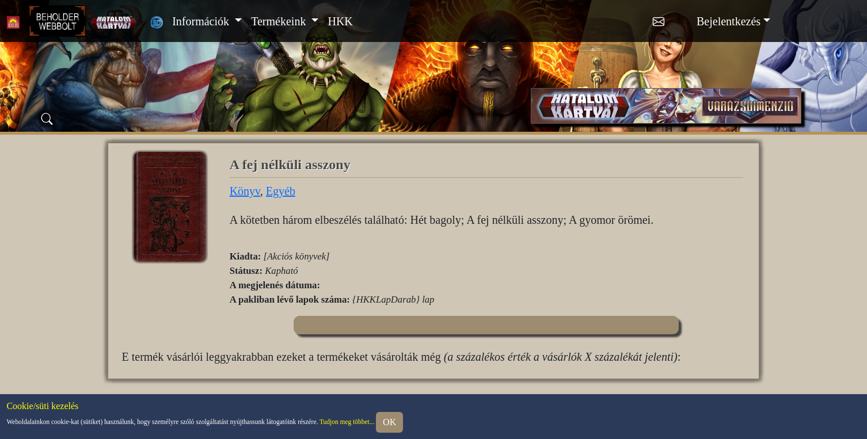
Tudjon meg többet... (347, 421)
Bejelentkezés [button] (728, 21)
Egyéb (280, 191)
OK (389, 422)
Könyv (245, 191)
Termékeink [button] (280, 21)
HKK (340, 21)
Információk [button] (202, 21)
